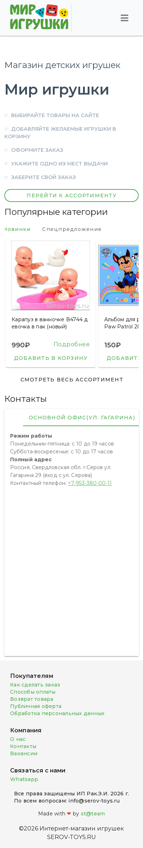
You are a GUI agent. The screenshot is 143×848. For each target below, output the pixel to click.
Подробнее (72, 344)
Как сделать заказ (35, 684)
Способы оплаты (33, 692)
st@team (93, 813)
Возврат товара (32, 699)
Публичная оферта (35, 706)
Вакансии (23, 753)
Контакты (23, 746)
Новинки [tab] (24, 229)
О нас (18, 739)
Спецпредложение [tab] (79, 229)
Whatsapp (24, 779)
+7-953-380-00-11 (90, 483)
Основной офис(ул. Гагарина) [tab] (82, 417)
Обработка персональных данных (57, 713)
